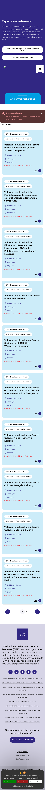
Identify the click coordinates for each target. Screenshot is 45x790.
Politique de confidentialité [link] (22, 786)
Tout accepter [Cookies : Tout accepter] (9, 782)
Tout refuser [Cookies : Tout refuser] (22, 782)
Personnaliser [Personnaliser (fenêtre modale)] (35, 782)
